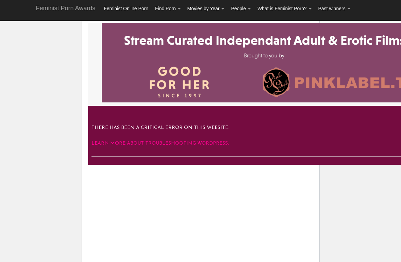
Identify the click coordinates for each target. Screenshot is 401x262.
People (240, 8)
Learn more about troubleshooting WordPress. (160, 143)
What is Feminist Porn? (284, 8)
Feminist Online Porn (126, 8)
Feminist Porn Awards (66, 8)
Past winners (334, 8)
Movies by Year (205, 8)
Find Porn (168, 8)
